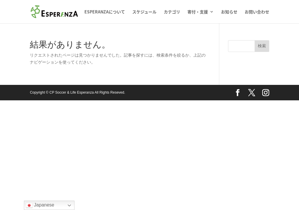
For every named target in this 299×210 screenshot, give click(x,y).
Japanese (40, 205)
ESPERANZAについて (104, 12)
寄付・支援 (197, 12)
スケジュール (144, 12)
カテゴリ (172, 12)
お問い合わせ (257, 12)
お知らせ (229, 12)
